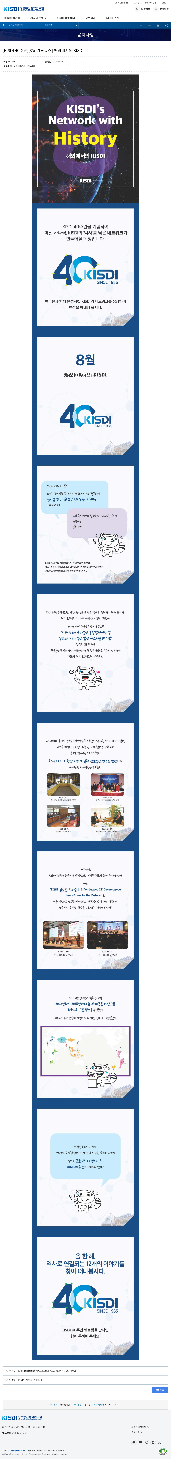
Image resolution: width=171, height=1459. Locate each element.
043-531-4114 (19, 1432)
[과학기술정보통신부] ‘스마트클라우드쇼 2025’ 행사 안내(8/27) (42, 1371)
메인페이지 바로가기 (3, 25)
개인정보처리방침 (18, 1450)
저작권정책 (30, 1450)
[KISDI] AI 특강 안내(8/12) (26, 1379)
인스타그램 (146, 1442)
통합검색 (142, 9)
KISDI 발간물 (12, 17)
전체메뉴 (161, 9)
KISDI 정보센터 (65, 17)
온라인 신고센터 (140, 1427)
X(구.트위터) (159, 1442)
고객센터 (137, 1432)
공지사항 (49, 25)
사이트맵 (5, 1450)
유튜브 (134, 1442)
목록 (162, 1390)
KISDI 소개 (112, 17)
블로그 (140, 1442)
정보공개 (90, 17)
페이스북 (153, 1442)
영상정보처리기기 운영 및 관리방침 (50, 1450)
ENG (164, 3)
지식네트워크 (38, 17)
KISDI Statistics (121, 3)
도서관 (136, 3)
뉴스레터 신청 (150, 3)
